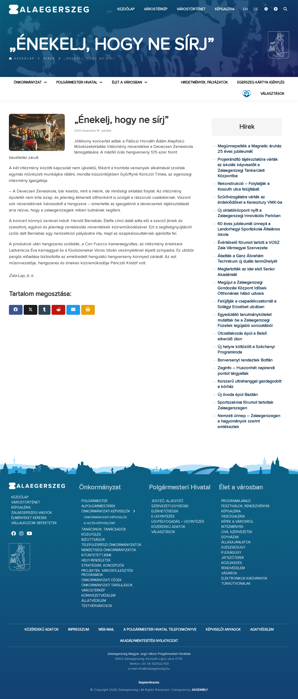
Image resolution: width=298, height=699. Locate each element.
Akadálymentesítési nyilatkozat (149, 641)
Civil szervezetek (236, 532)
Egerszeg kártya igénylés (260, 82)
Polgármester (94, 501)
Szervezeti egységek (170, 506)
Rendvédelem (233, 568)
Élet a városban (127, 82)
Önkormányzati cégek (101, 580)
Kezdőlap (125, 9)
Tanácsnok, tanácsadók (103, 529)
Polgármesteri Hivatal (76, 82)
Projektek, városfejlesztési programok (107, 573)
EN (245, 9)
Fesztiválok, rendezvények (245, 506)
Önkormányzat (28, 82)
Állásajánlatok (236, 542)
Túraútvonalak (236, 583)
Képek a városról (237, 521)
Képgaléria (224, 9)
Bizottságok (93, 540)
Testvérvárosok (96, 606)
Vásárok (229, 573)
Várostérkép (155, 9)
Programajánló (236, 501)
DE (256, 9)
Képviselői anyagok (223, 629)
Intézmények (232, 527)
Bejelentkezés (149, 682)
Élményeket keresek (29, 518)
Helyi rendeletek (96, 560)
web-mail (106, 629)
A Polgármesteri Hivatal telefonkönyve (159, 629)
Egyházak (230, 537)
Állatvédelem (93, 601)
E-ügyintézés (163, 516)
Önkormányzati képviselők (105, 511)
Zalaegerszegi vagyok (31, 513)
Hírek (49, 58)
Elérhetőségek (165, 511)
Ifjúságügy (231, 552)
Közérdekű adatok (168, 527)
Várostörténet (191, 9)
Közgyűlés (91, 534)
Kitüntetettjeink (96, 555)
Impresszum (78, 629)
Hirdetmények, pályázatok (204, 82)
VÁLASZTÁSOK (272, 94)
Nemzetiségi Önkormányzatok (108, 550)
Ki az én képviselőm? (99, 523)
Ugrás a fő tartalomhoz (277, 2)
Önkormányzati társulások (107, 585)
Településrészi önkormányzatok (111, 545)
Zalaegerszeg (49, 9)
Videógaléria (233, 516)
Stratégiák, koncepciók (102, 565)
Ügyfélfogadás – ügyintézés (177, 521)
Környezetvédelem (98, 595)
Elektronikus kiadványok (244, 578)
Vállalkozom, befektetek (34, 523)
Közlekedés (231, 563)
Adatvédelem (262, 629)
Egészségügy (233, 547)
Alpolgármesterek (98, 506)
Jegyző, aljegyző (167, 501)
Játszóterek (232, 558)
